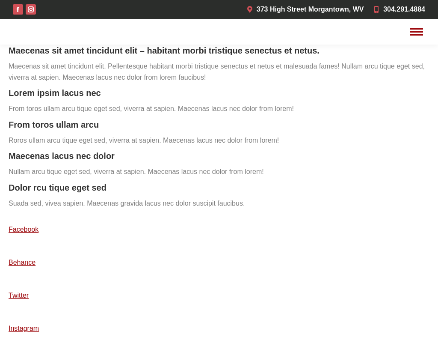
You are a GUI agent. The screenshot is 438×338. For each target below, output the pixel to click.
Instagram (24, 328)
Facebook (23, 229)
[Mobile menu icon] (416, 32)
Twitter (19, 295)
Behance (22, 262)
